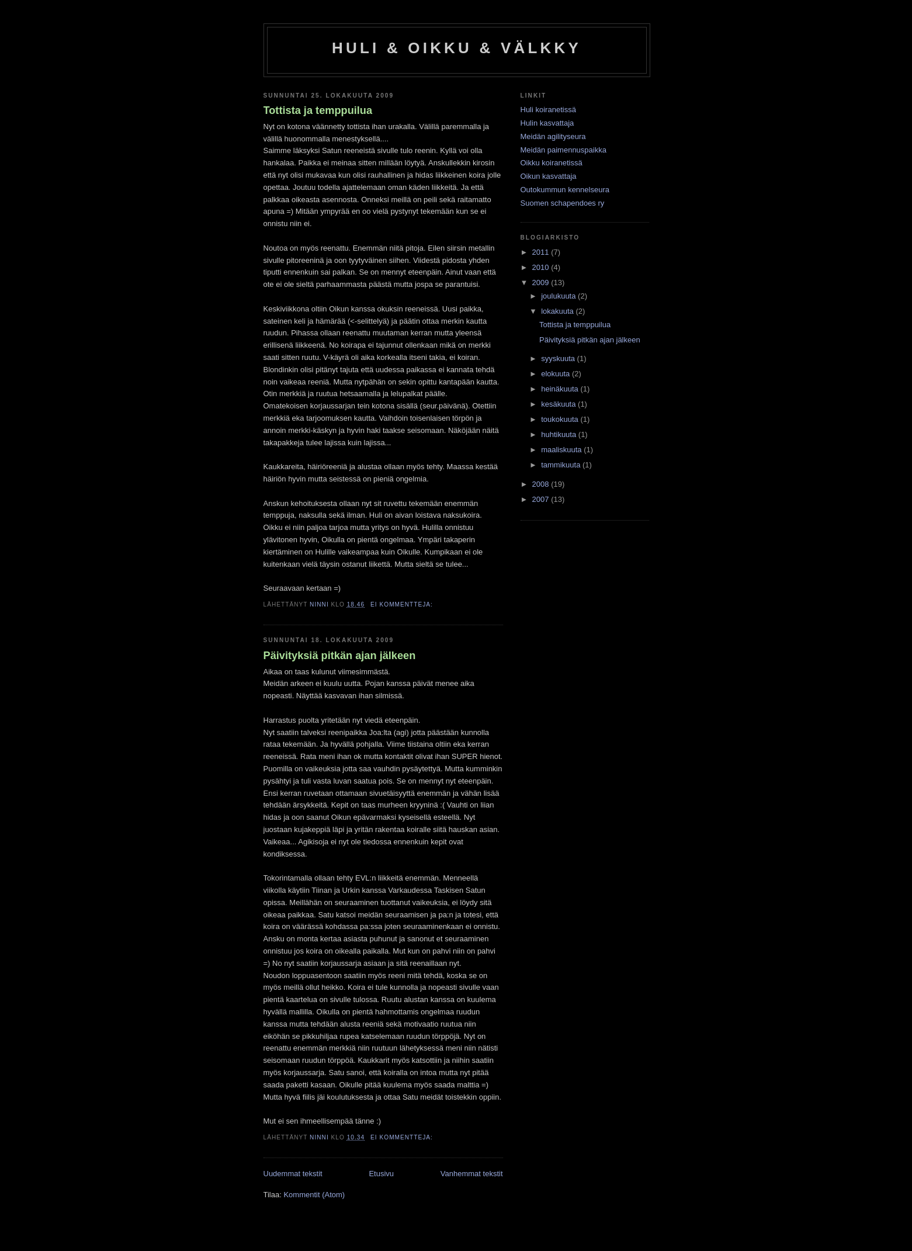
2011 (542, 252)
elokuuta (556, 373)
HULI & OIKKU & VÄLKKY (456, 48)
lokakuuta (558, 311)
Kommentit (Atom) (314, 1194)
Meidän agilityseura (553, 136)
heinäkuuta (560, 388)
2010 (542, 267)
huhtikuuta (559, 434)
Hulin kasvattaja (547, 123)
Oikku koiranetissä (551, 162)
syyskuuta (559, 358)
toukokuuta (560, 419)
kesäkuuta (559, 404)
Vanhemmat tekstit (472, 1173)
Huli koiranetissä (548, 109)
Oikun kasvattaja (549, 176)
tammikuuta (561, 464)
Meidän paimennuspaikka (563, 149)
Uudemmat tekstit (293, 1173)
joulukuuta (559, 296)
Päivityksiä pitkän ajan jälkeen (339, 655)
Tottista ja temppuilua (318, 110)
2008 (542, 484)
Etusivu (381, 1173)
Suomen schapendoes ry (563, 203)
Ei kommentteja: (402, 604)
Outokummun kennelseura (565, 189)
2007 (542, 499)
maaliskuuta (562, 449)
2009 (542, 282)
